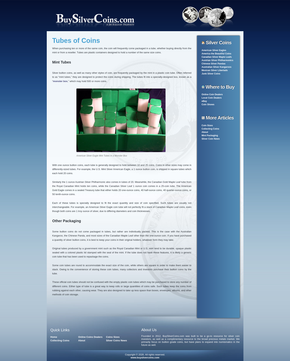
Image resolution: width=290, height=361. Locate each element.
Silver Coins (218, 42)
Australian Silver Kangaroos (217, 67)
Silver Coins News (116, 340)
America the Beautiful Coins (216, 53)
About (205, 132)
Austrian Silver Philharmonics (217, 60)
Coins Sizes (113, 337)
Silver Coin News (211, 139)
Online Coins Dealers (90, 337)
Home (53, 337)
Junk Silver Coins (211, 73)
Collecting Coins (210, 129)
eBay (204, 101)
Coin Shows (208, 104)
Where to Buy (220, 87)
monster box (60, 81)
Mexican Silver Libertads (215, 70)
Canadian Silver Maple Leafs (217, 57)
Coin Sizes (207, 125)
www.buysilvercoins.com (145, 357)
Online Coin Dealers (212, 94)
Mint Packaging (210, 135)
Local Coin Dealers (212, 98)
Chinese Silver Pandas (214, 63)
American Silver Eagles (214, 50)
